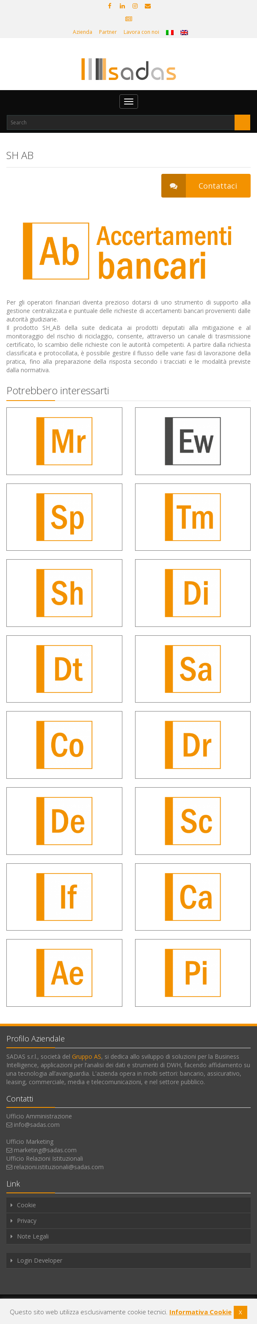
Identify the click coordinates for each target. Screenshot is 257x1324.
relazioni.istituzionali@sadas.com (59, 1167)
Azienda (82, 32)
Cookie (26, 1205)
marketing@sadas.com (45, 1150)
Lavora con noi (141, 32)
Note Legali (33, 1236)
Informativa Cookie (200, 1312)
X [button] (240, 1312)
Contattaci (199, 186)
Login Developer (39, 1260)
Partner (108, 32)
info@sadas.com (37, 1125)
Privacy (26, 1221)
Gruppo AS (86, 1056)
